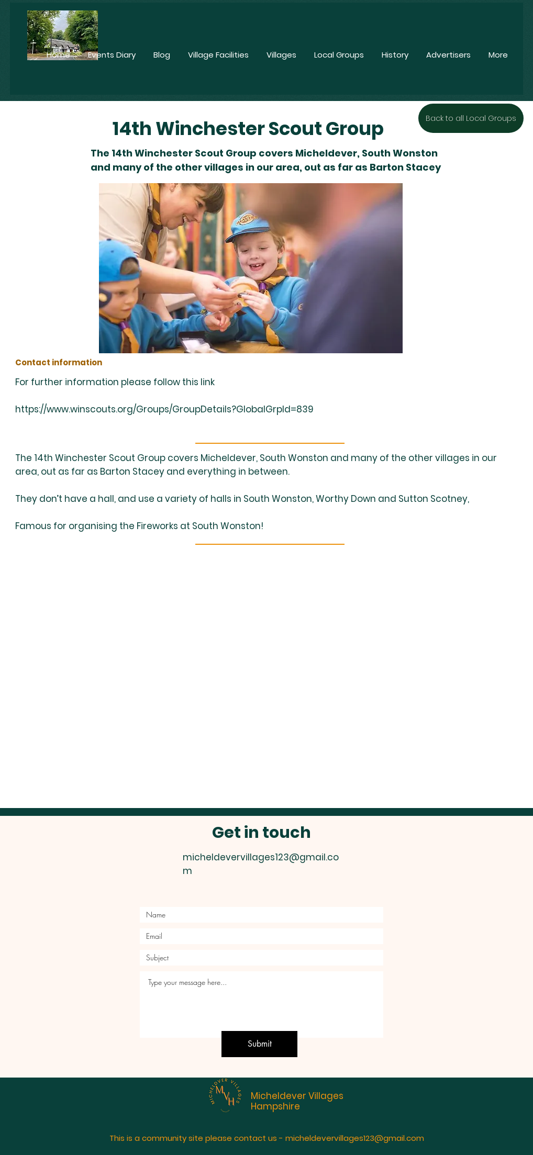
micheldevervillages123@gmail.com (354, 1137)
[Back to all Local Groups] (471, 118)
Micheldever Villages (297, 1096)
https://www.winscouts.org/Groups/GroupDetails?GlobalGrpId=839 (164, 409)
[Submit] (259, 1044)
